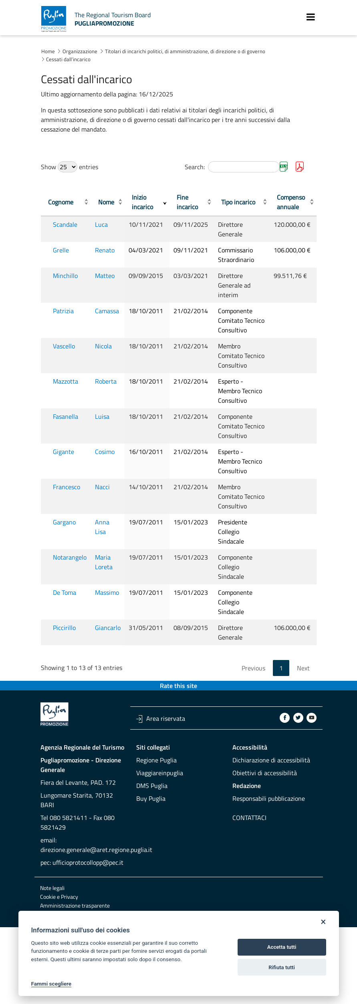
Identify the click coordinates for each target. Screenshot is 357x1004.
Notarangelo (70, 615)
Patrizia (63, 311)
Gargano (64, 579)
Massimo (111, 650)
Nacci (106, 535)
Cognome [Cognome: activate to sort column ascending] (60, 202)
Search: (232, 166)
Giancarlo (112, 685)
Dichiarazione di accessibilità (271, 817)
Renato (109, 250)
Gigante (63, 490)
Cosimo (109, 490)
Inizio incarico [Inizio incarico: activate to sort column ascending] (148, 202)
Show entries (69, 166)
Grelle (61, 250)
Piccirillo (64, 685)
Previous (253, 725)
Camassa (111, 311)
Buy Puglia (150, 856)
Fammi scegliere (51, 983)
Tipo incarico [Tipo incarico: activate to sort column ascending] (241, 202)
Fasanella (65, 445)
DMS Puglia (151, 843)
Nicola (107, 355)
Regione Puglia (156, 817)
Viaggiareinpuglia (159, 830)
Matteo (109, 275)
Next (303, 725)
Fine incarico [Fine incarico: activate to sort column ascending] (195, 202)
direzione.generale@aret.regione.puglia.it (96, 907)
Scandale (65, 224)
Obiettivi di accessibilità (264, 830)
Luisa (106, 445)
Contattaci (249, 875)
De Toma (64, 650)
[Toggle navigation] (311, 17)
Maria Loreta (108, 619)
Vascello (64, 355)
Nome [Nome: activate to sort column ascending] (110, 202)
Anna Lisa (112, 579)
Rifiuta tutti (281, 967)
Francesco (66, 535)
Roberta (110, 400)
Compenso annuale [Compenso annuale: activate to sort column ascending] (292, 202)
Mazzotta (65, 400)
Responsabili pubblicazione (268, 856)
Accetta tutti (281, 947)
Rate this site (178, 743)
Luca (105, 224)
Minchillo (65, 275)
